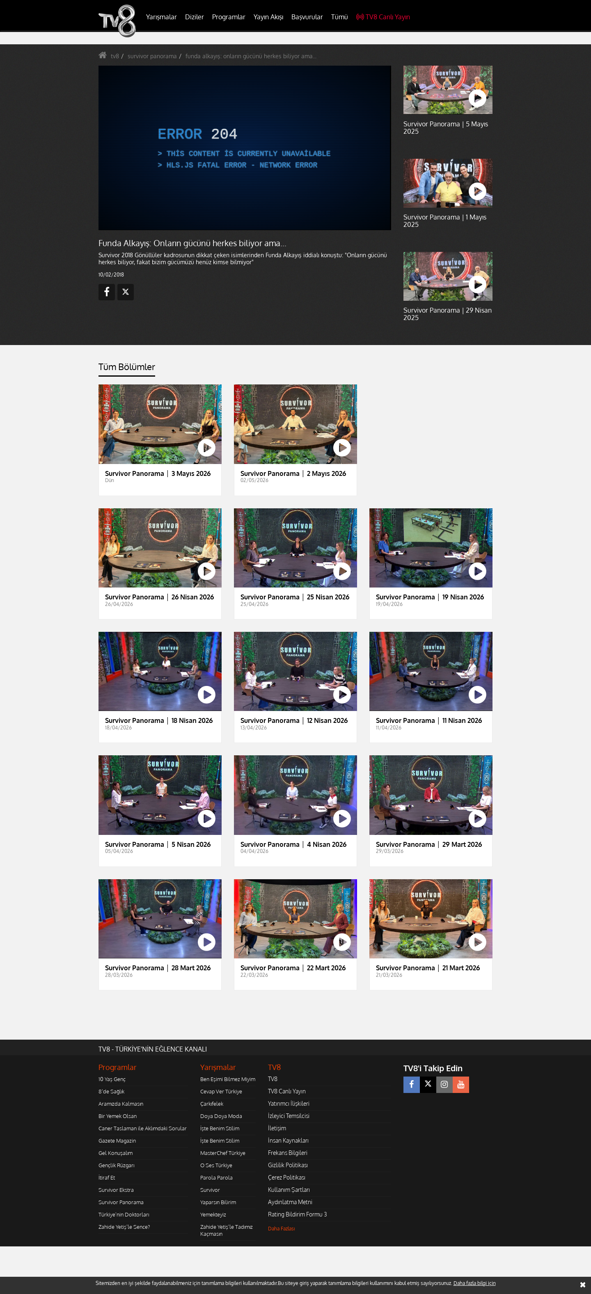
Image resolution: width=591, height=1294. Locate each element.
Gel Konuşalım (115, 1153)
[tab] (126, 369)
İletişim (277, 1128)
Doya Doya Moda (221, 1116)
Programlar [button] (228, 17)
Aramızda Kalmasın (120, 1103)
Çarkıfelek (211, 1103)
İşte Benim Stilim (219, 1128)
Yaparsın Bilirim (218, 1202)
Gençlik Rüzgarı (116, 1165)
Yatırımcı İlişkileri (288, 1103)
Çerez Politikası (286, 1177)
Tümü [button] (339, 17)
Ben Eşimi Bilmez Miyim (227, 1079)
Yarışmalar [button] (161, 17)
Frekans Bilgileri (287, 1152)
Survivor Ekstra (116, 1190)
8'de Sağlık (111, 1091)
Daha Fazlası (281, 1228)
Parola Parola (216, 1177)
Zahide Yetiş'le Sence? (124, 1226)
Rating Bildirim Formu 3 (297, 1214)
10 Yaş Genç (112, 1079)
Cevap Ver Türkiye (221, 1091)
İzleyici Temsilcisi (288, 1115)
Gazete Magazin (117, 1140)
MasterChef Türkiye (222, 1153)
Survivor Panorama (121, 1202)
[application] (244, 148)
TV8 (272, 1078)
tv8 (115, 56)
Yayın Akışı (268, 17)
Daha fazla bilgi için (475, 1283)
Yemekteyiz (213, 1214)
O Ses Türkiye (216, 1165)
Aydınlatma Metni (290, 1201)
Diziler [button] (194, 17)
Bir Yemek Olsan (117, 1116)
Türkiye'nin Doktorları (123, 1214)
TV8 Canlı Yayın (383, 17)
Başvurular (307, 17)
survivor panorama (152, 56)
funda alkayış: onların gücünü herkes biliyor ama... (251, 56)
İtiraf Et (106, 1177)
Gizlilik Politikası (288, 1164)
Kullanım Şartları (289, 1189)
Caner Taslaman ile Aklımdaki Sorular (142, 1128)
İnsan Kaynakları (288, 1140)
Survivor (210, 1190)
